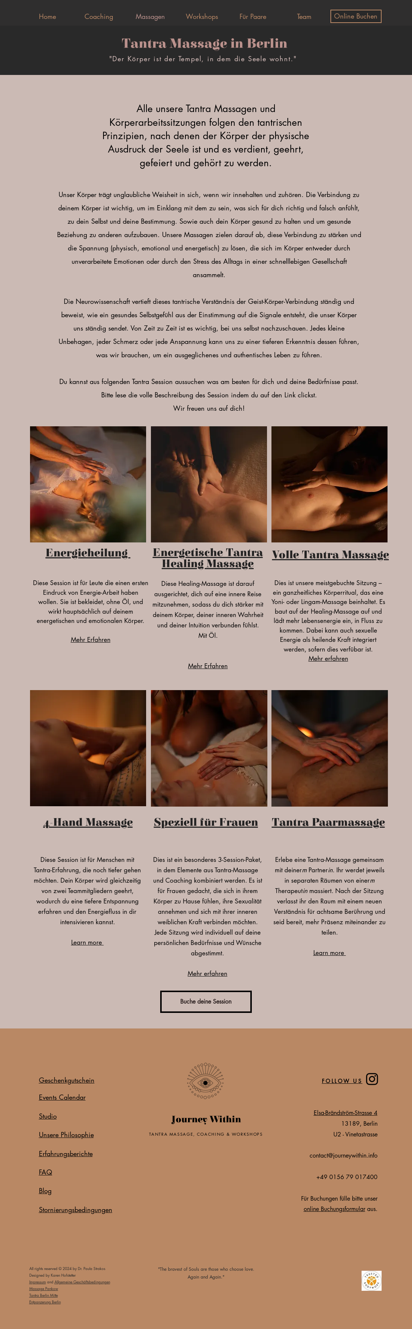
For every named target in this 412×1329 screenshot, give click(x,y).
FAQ (45, 1172)
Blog (45, 1190)
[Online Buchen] (356, 16)
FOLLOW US (342, 1080)
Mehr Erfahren (91, 640)
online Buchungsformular (334, 1209)
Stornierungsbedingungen (75, 1209)
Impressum (37, 1281)
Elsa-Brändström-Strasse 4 (346, 1113)
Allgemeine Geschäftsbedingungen (82, 1281)
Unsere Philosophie (66, 1134)
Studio (48, 1116)
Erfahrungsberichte (66, 1153)
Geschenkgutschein (67, 1080)
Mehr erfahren (328, 658)
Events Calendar (62, 1097)
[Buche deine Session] (206, 1002)
